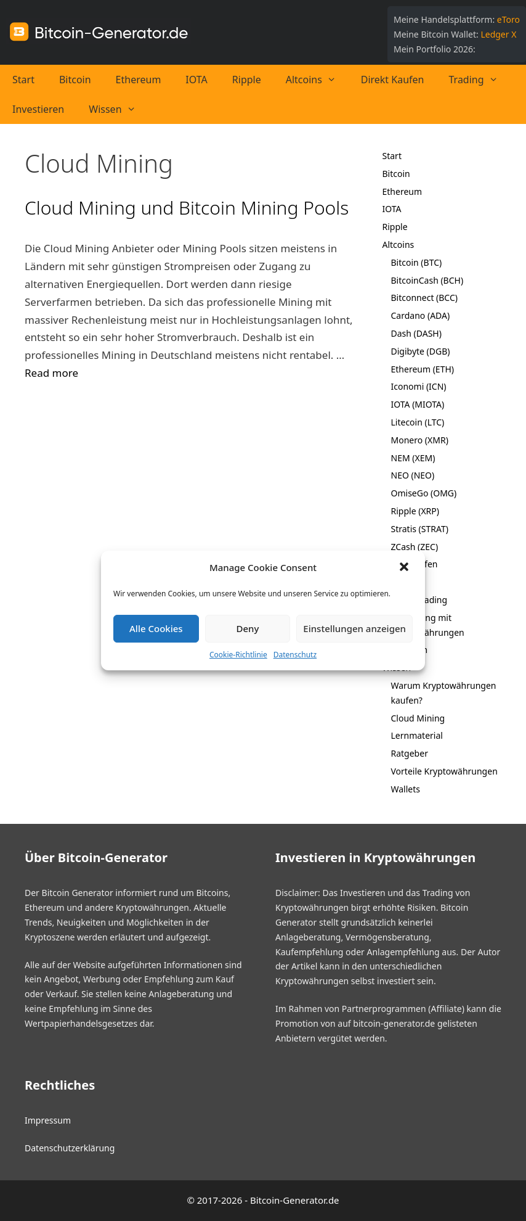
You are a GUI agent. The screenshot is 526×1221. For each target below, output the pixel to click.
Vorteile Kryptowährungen (444, 771)
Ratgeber (409, 753)
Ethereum (138, 79)
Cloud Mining (418, 718)
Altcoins (317, 79)
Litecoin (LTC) (418, 422)
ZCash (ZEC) (415, 547)
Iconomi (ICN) (419, 386)
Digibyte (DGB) (420, 351)
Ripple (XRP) (415, 511)
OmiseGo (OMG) (424, 493)
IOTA (196, 79)
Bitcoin (75, 79)
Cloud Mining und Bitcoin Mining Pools (187, 207)
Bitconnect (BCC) (424, 297)
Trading (480, 79)
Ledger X (498, 34)
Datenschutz (295, 654)
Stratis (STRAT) (419, 529)
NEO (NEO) (413, 475)
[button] (405, 568)
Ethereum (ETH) (423, 369)
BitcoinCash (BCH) (427, 280)
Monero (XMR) (419, 440)
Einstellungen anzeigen (354, 628)
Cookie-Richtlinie (238, 654)
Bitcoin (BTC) (416, 262)
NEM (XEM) (413, 458)
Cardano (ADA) (420, 315)
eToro (508, 19)
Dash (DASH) (416, 333)
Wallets (405, 789)
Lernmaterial (417, 735)
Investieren (38, 109)
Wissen (118, 109)
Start (23, 79)
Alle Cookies (156, 628)
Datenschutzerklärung (70, 1148)
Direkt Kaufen (392, 79)
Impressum (48, 1120)
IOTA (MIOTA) (418, 404)
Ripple (246, 79)
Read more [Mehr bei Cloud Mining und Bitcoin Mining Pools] (51, 373)
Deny (248, 628)
